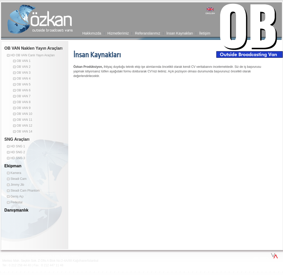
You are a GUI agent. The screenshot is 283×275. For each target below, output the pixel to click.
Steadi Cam (18, 179)
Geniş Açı (17, 196)
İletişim (204, 33)
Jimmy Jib (17, 184)
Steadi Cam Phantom (25, 190)
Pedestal (16, 202)
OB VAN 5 (23, 84)
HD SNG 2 (17, 152)
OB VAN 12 (24, 125)
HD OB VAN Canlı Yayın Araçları (32, 55)
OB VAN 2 (23, 67)
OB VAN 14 (24, 131)
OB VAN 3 (23, 72)
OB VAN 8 (23, 102)
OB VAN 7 (23, 96)
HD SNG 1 (17, 146)
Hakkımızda (91, 33)
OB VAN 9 (23, 108)
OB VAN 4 (23, 78)
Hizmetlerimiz (118, 33)
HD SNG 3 (17, 158)
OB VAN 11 (24, 120)
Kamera (15, 173)
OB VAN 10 (24, 114)
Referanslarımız (147, 33)
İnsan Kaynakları (179, 33)
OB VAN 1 (23, 61)
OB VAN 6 (23, 90)
